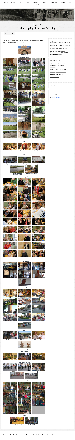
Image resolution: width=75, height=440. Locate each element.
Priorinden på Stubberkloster (57, 74)
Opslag (35, 2)
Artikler (29, 2)
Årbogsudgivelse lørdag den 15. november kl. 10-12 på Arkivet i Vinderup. (57, 65)
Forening (21, 2)
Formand (52, 42)
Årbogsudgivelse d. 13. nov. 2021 (58, 72)
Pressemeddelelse (54, 77)
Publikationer (43, 2)
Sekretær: (52, 45)
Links (62, 2)
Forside (6, 2)
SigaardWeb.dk (51, 434)
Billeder (38, 4)
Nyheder (69, 2)
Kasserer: (52, 48)
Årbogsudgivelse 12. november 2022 (58, 69)
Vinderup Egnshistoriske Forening (37, 28)
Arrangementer (54, 2)
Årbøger (13, 2)
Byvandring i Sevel (56, 97)
